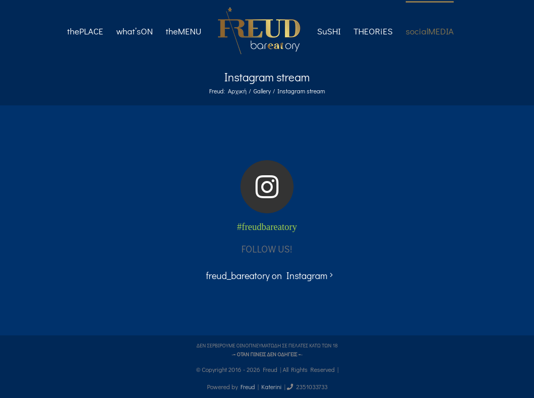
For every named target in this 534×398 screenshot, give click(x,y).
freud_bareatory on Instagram (266, 275)
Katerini (271, 386)
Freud (247, 386)
